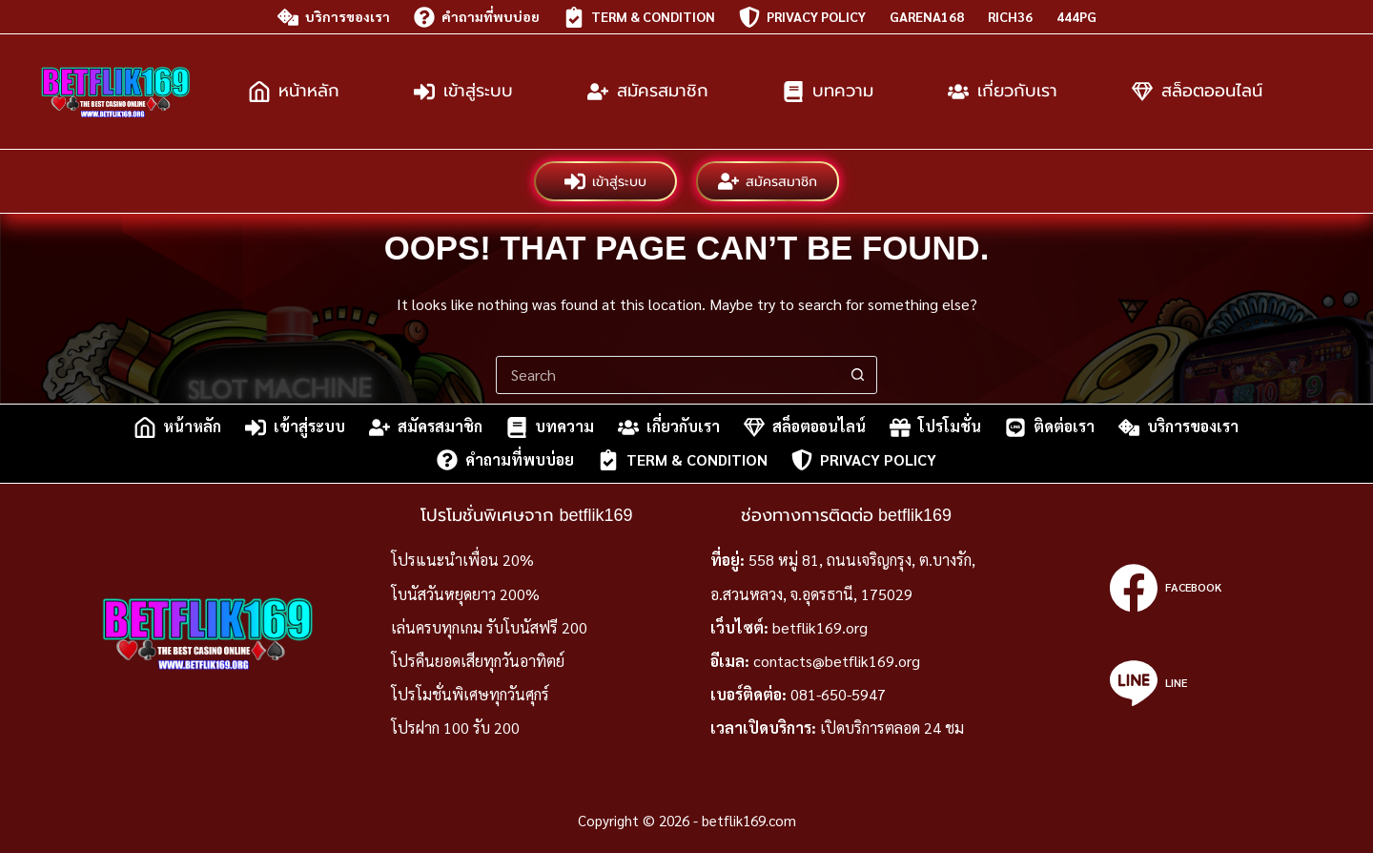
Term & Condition (639, 17)
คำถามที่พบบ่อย (477, 17)
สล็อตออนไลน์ (1197, 91)
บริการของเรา (333, 17)
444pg (1076, 16)
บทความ (828, 91)
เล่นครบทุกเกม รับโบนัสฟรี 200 (489, 627)
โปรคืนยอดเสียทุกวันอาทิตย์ (477, 661)
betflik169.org (820, 627)
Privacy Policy (802, 17)
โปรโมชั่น (935, 427)
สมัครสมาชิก (647, 91)
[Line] (1165, 683)
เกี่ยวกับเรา (1002, 91)
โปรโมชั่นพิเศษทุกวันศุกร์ (470, 694)
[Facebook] (1165, 588)
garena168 (927, 16)
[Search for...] (667, 375)
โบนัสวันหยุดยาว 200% (465, 594)
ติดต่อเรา (1050, 427)
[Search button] (857, 375)
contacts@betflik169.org (836, 661)
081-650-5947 (838, 694)
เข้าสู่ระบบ (463, 91)
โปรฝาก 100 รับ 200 (455, 728)
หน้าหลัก (294, 91)
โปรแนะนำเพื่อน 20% (462, 560)
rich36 (1010, 16)
